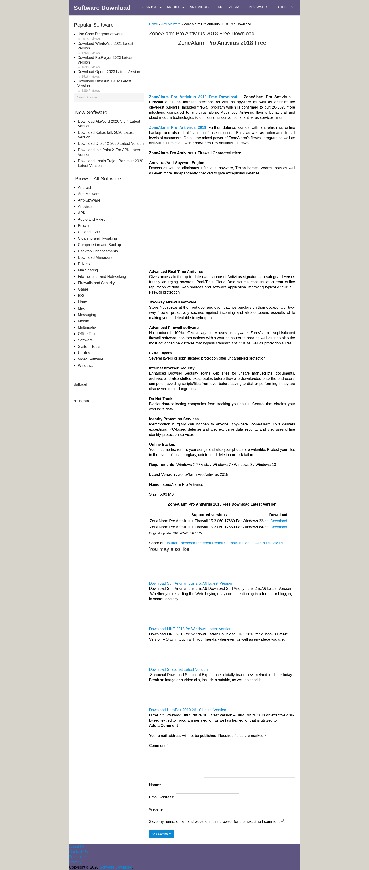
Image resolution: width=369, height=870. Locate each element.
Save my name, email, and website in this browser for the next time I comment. (215, 822)
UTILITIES (285, 7)
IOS (81, 296)
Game (83, 289)
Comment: (158, 746)
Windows (85, 366)
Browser (85, 226)
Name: (155, 785)
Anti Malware (170, 24)
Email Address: (162, 797)
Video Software (90, 359)
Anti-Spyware (89, 200)
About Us (77, 847)
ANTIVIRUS (199, 7)
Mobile (83, 321)
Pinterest (203, 543)
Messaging (87, 315)
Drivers (84, 264)
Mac (81, 308)
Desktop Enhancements (98, 251)
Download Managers (95, 257)
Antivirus (85, 207)
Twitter (171, 543)
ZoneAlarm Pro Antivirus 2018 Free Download (193, 97)
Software (85, 340)
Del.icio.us (274, 543)
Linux (82, 302)
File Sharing (88, 270)
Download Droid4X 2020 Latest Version (111, 144)
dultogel (80, 384)
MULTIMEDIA (228, 7)
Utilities (84, 353)
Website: (156, 809)
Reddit (217, 543)
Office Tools (87, 334)
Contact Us (78, 852)
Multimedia (87, 327)
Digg (245, 543)
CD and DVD (89, 232)
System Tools (89, 346)
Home (153, 24)
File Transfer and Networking (102, 277)
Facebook (187, 543)
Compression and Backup (99, 245)
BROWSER (258, 7)
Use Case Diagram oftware (110, 36)
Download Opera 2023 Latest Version (110, 74)
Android (84, 188)
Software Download (102, 8)
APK (81, 213)
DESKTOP (149, 7)
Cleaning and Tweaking (97, 238)
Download (278, 521)
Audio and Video (91, 219)
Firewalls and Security (96, 283)
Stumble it (232, 543)
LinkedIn (258, 543)
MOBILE (173, 7)
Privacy (75, 862)
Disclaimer (78, 857)
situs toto (81, 401)
